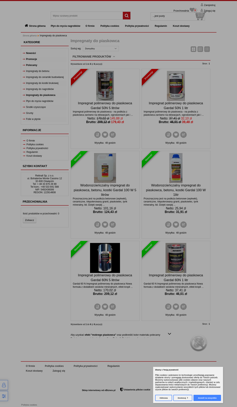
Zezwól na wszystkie (207, 398)
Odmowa (164, 398)
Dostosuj (182, 398)
